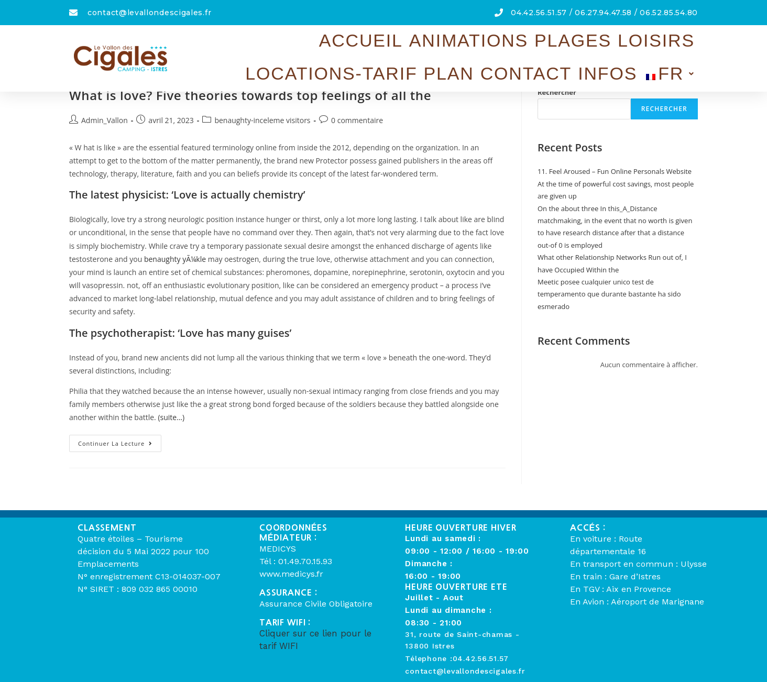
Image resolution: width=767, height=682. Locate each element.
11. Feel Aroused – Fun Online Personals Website (615, 171)
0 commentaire (357, 120)
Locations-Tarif (475, 42)
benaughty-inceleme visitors (262, 120)
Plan (542, 42)
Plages (354, 42)
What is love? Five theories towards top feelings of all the (250, 95)
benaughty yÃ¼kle (175, 259)
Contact (586, 42)
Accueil (234, 42)
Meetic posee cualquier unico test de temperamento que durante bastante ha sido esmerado (609, 294)
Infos (633, 42)
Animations (295, 42)
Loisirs (402, 42)
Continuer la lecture (119, 441)
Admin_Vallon (104, 120)
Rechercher (557, 92)
